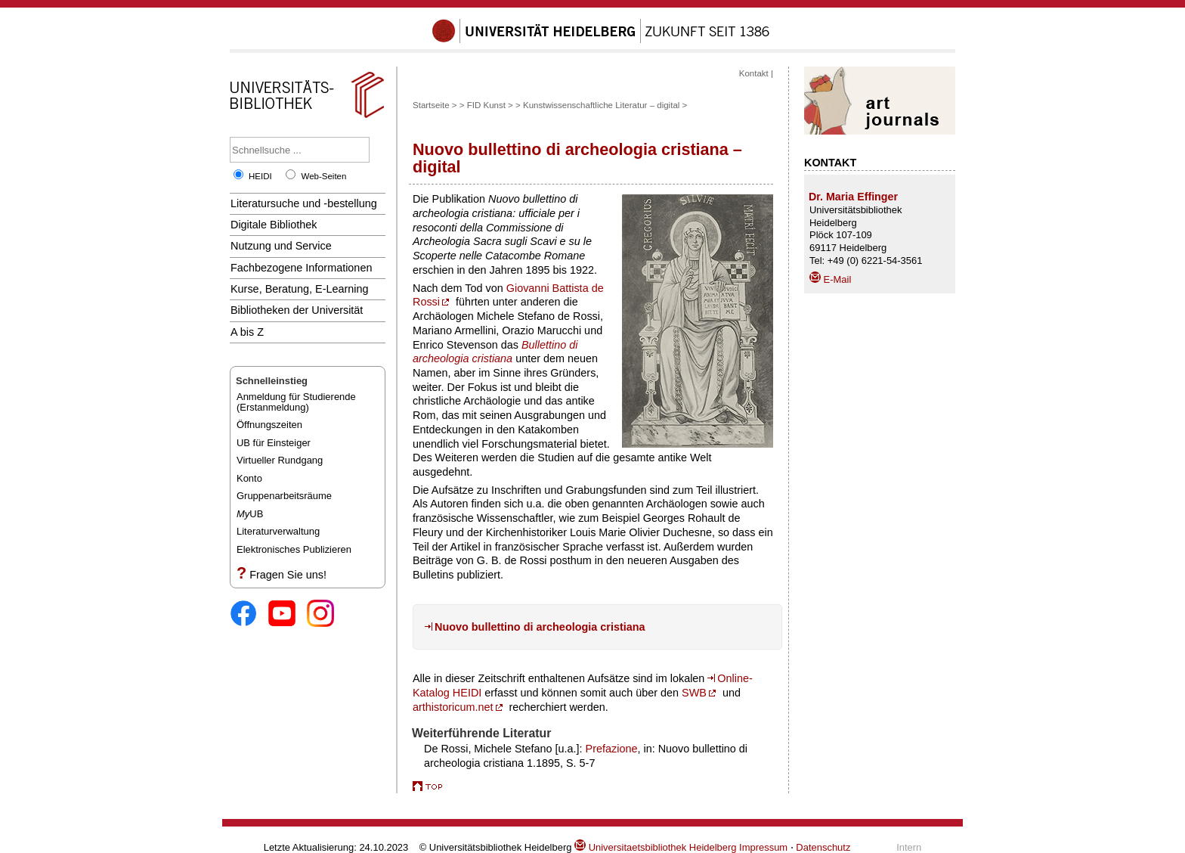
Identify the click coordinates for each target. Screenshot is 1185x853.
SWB (694, 693)
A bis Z (247, 332)
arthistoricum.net (453, 707)
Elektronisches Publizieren (294, 549)
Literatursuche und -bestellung (304, 203)
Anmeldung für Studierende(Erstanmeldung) (296, 402)
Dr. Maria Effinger (853, 197)
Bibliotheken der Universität (297, 310)
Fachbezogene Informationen (301, 268)
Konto (249, 478)
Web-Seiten (323, 176)
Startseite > (435, 105)
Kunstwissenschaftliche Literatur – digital (601, 105)
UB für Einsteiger (274, 442)
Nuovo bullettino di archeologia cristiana (540, 627)
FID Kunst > (490, 105)
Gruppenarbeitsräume (284, 495)
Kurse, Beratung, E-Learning (300, 289)
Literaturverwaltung (278, 531)
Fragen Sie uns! (287, 575)
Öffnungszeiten (269, 424)
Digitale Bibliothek (274, 225)
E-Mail (830, 279)
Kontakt (754, 73)
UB (250, 514)
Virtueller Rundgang (280, 460)
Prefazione (612, 749)
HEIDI (260, 176)
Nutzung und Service (281, 246)
